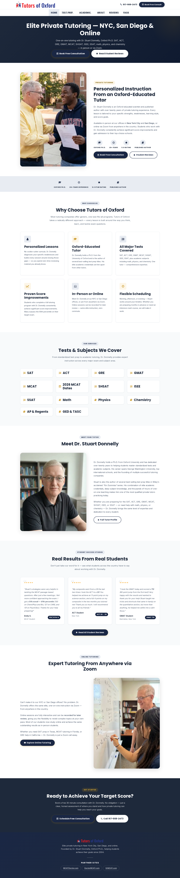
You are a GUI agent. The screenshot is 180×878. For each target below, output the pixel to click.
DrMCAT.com (111, 868)
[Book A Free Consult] (152, 4)
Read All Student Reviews (90, 632)
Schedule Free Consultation (73, 818)
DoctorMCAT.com (92, 868)
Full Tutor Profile (107, 520)
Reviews (113, 12)
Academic (86, 12)
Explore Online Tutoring (37, 742)
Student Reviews (143, 155)
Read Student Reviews (109, 53)
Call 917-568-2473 (112, 818)
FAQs (125, 12)
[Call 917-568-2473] (128, 4)
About (100, 12)
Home (55, 12)
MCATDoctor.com (70, 868)
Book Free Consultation (71, 53)
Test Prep (69, 12)
